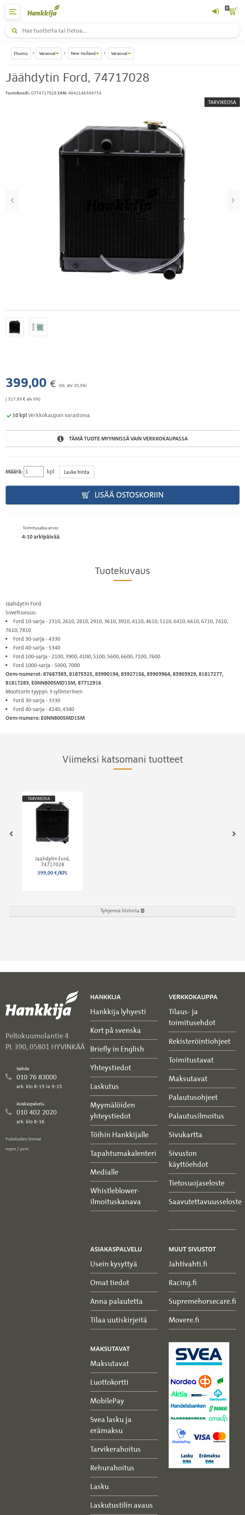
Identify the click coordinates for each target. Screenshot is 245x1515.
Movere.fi (184, 1320)
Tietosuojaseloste (197, 1183)
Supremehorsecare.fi (202, 1301)
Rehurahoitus (112, 1468)
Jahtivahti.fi (188, 1264)
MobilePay (107, 1401)
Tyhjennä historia (122, 910)
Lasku (99, 1486)
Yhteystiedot (110, 1067)
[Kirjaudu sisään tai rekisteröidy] (215, 11)
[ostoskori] (232, 11)
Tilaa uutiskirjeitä (118, 1320)
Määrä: (14, 471)
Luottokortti (109, 1382)
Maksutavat (188, 1078)
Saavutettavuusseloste (205, 1201)
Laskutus (104, 1086)
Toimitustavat (191, 1060)
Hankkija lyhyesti (118, 1011)
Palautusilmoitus (196, 1116)
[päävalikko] (12, 11)
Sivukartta (185, 1134)
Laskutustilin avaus (121, 1505)
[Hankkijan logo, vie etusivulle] (47, 10)
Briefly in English (117, 1049)
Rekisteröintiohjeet (199, 1041)
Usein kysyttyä (113, 1264)
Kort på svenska (115, 1030)
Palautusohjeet (193, 1097)
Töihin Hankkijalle (119, 1134)
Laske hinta (76, 471)
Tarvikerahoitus (115, 1449)
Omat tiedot (109, 1282)
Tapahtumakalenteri (123, 1153)
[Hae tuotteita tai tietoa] (122, 30)
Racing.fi (183, 1282)
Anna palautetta (116, 1301)
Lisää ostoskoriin (123, 495)
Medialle (104, 1172)
